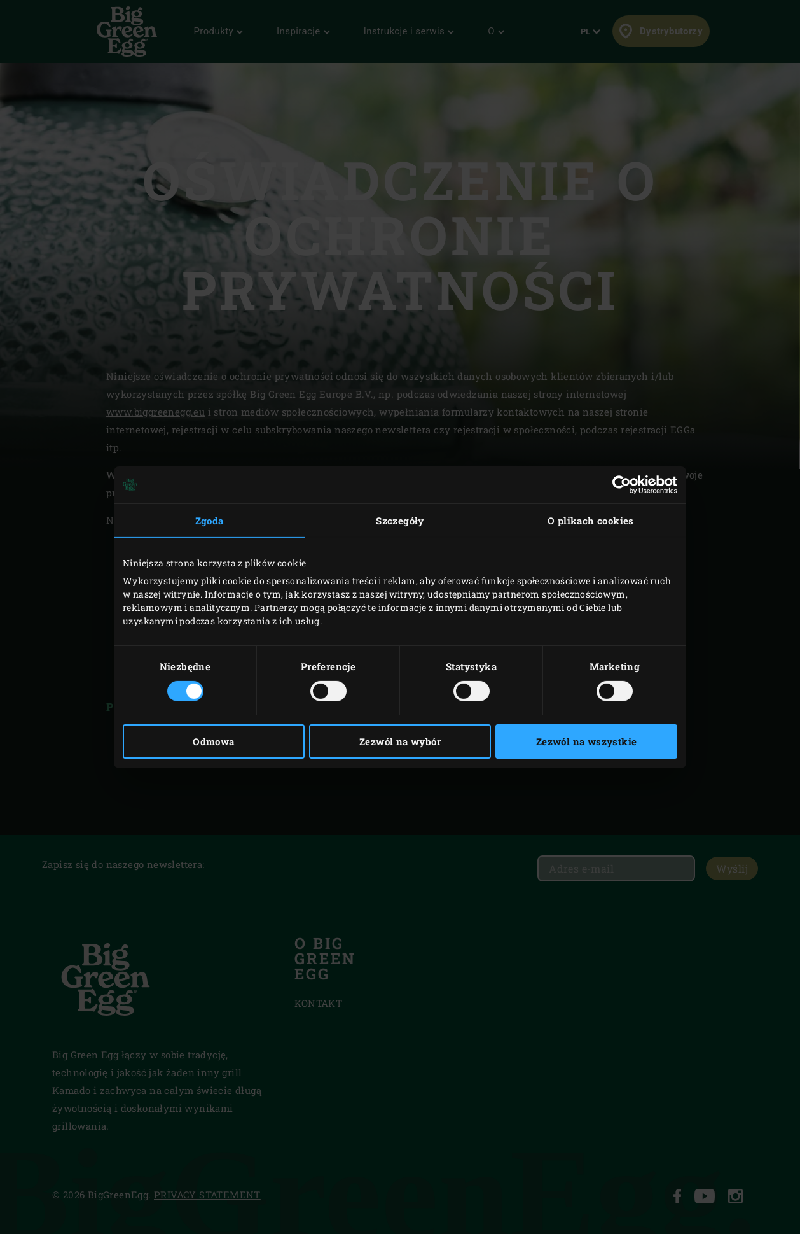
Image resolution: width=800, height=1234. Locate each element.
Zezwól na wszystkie (586, 741)
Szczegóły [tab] (400, 520)
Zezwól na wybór (400, 741)
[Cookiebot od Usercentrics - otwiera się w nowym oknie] (621, 484)
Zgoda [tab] (209, 520)
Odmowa (213, 741)
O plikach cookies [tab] (591, 520)
